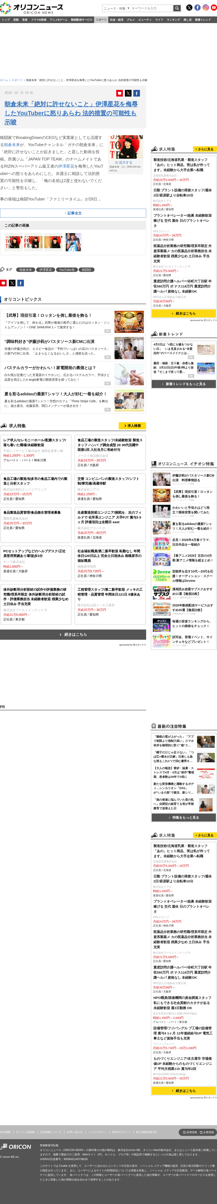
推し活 (188, 19)
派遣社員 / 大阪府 (36, 561)
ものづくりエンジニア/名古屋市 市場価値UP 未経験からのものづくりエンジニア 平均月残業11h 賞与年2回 (182, 1064)
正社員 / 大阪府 (110, 452)
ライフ (159, 19)
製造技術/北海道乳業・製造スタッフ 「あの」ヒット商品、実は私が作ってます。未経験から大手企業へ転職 (181, 165)
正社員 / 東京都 (36, 604)
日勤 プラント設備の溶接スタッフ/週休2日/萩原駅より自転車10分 (182, 192)
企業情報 (208, 1132)
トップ (6, 19)
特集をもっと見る (184, 817)
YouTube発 (67, 269)
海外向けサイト (121, 1132)
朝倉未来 (12, 145)
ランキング (173, 19)
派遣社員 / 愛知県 (110, 488)
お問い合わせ (75, 1132)
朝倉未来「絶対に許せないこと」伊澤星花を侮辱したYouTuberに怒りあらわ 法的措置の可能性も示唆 (71, 113)
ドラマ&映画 (38, 19)
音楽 (24, 19)
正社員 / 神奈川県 (110, 563)
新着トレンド (203, 19)
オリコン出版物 (25, 1132)
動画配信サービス (81, 19)
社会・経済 (116, 19)
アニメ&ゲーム (59, 19)
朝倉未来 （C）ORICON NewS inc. (125, 166)
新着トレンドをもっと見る (184, 384)
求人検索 (134, 426)
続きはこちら (75, 634)
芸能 (16, 19)
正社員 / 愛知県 (36, 488)
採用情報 (191, 1132)
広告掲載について (50, 1132)
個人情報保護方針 (146, 1132)
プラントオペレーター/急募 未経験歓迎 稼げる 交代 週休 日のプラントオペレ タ (182, 221)
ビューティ (145, 19)
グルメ (131, 19)
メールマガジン (97, 1132)
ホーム (4, 80)
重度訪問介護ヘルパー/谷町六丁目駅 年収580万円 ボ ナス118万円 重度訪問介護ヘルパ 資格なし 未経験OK (182, 286)
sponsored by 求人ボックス (132, 645)
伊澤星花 (66, 166)
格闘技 (86, 269)
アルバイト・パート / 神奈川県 (36, 450)
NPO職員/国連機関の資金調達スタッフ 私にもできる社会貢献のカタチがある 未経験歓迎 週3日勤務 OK (182, 1003)
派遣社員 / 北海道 (110, 524)
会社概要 (5, 1132)
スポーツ (101, 19)
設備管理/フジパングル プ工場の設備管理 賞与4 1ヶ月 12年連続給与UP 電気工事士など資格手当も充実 (183, 1033)
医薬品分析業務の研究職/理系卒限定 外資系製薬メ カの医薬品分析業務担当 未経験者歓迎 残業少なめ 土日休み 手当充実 (182, 253)
